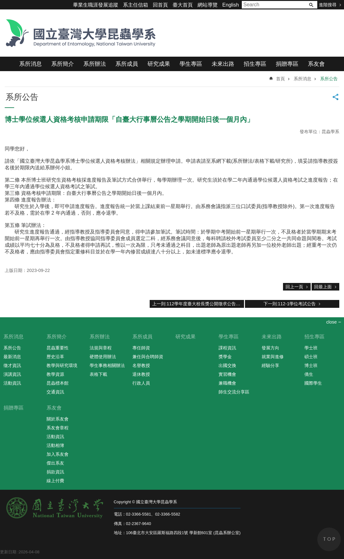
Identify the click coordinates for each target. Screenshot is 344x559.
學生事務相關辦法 (107, 365)
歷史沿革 (55, 356)
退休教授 (141, 374)
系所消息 (30, 64)
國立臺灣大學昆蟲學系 (78, 33)
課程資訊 (227, 347)
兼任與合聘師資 (147, 356)
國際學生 (313, 383)
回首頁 (160, 5)
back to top (329, 539)
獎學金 (225, 356)
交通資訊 (55, 391)
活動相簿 (55, 445)
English (230, 5)
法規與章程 (101, 347)
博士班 (311, 365)
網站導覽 (207, 5)
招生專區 (255, 64)
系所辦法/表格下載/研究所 (262, 161)
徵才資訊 (12, 365)
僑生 (308, 374)
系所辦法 (94, 64)
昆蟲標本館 (58, 383)
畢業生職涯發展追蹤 (95, 5)
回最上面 (323, 286)
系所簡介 (62, 64)
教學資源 (55, 374)
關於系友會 (58, 418)
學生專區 (191, 64)
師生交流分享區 (234, 391)
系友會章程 (58, 427)
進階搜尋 (327, 4)
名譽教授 (141, 365)
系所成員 (126, 64)
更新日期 (8, 552)
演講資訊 (12, 374)
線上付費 (55, 480)
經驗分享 (270, 365)
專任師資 (141, 347)
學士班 (311, 347)
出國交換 (227, 365)
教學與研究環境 (62, 365)
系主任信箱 (135, 5)
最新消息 (12, 356)
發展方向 (270, 347)
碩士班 (311, 356)
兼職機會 (227, 383)
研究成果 (158, 64)
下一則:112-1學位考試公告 (290, 303)
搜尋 (311, 4)
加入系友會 (58, 454)
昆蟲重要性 (58, 347)
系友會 (316, 64)
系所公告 (329, 78)
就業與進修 (273, 356)
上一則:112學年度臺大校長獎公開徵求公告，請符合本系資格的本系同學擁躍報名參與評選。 (198, 303)
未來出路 (223, 64)
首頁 (280, 78)
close (331, 322)
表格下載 (98, 374)
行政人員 (141, 383)
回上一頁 (294, 286)
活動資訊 (12, 383)
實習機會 (227, 374)
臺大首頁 (183, 5)
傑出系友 (55, 463)
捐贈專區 (287, 64)
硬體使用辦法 (103, 356)
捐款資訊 (55, 471)
